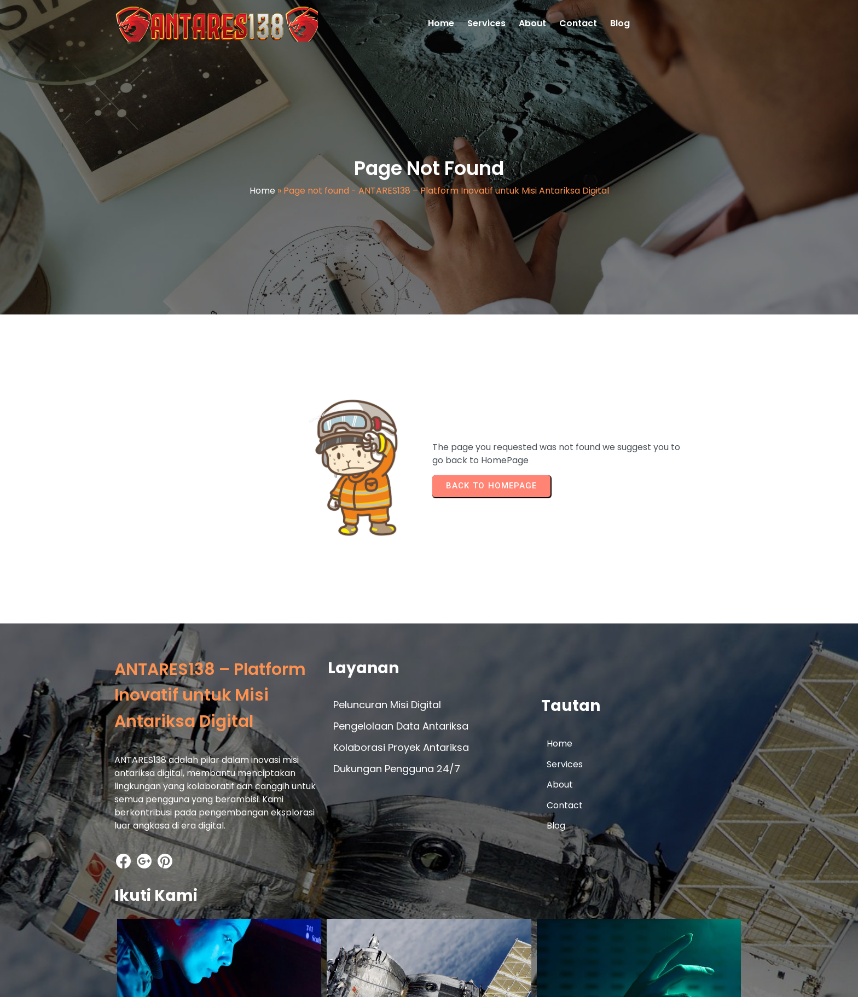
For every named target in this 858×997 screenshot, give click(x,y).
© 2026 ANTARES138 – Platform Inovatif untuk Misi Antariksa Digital (255, 978)
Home (262, 194)
